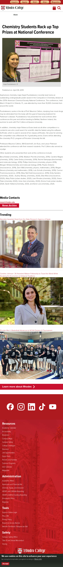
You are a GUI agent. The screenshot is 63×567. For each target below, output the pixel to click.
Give (45, 2)
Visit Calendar (7, 466)
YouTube (52, 406)
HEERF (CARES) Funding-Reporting (14, 494)
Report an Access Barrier (11, 522)
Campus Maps (7, 438)
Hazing (4, 543)
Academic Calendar (9, 427)
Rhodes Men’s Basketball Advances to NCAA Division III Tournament (26, 330)
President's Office (8, 498)
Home (15, 14)
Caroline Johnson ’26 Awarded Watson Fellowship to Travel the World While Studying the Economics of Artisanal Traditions (29, 274)
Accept (5, 564)
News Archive (9, 205)
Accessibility (6, 431)
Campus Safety (7, 442)
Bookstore (5, 435)
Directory (5, 449)
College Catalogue (8, 445)
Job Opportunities (8, 452)
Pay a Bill (5, 515)
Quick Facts (6, 456)
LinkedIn (31, 406)
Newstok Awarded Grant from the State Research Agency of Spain (25, 219)
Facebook (10, 406)
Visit (35, 2)
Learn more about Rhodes (17, 386)
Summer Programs (8, 463)
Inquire (14, 2)
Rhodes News (22, 8)
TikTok (42, 406)
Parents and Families (9, 459)
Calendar (54, 8)
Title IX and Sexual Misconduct (13, 540)
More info (38, 559)
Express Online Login (9, 512)
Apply (24, 2)
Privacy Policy (7, 519)
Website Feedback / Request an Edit (15, 526)
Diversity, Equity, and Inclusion (13, 487)
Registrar (5, 502)
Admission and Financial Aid (12, 484)
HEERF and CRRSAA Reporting (13, 491)
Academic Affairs (8, 480)
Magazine (56, 2)
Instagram (21, 406)
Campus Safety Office (9, 536)
